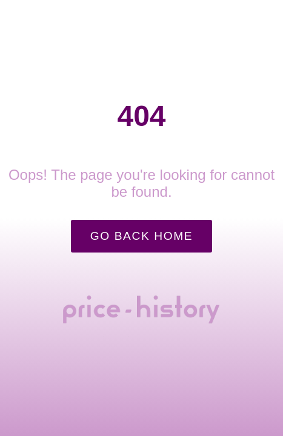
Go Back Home (141, 236)
